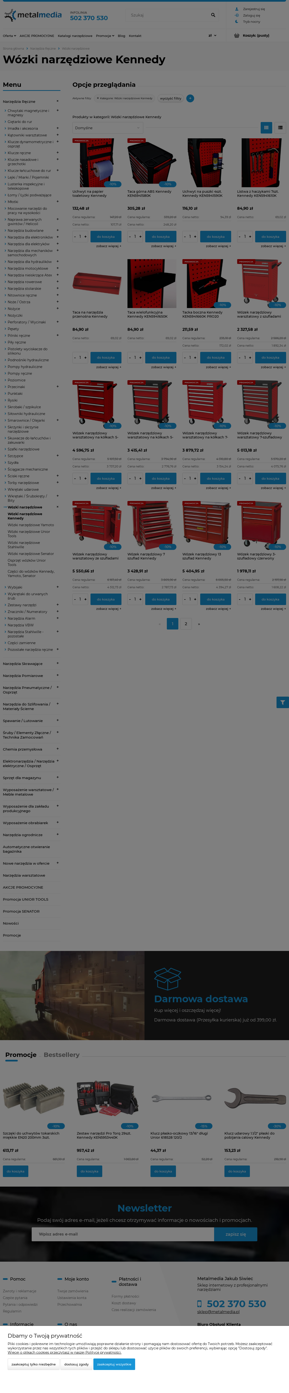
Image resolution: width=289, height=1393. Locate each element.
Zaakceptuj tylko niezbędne (34, 1364)
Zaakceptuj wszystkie (114, 1364)
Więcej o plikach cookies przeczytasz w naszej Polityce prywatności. (64, 1352)
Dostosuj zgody (76, 1364)
